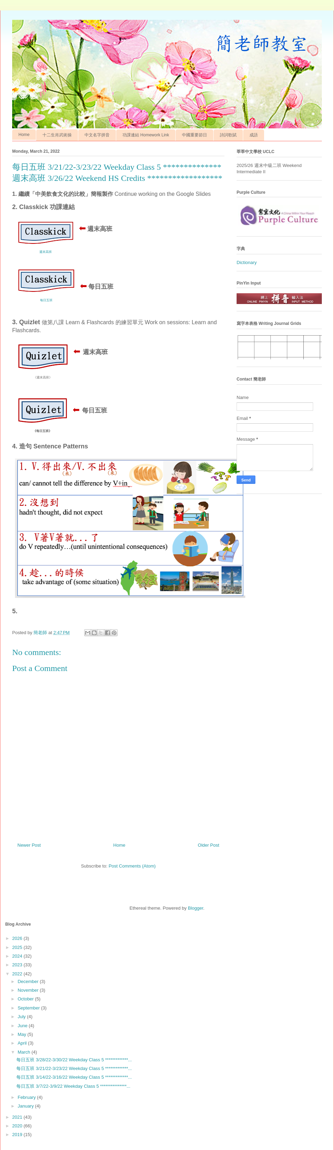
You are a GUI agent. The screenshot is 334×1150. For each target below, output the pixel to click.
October (26, 998)
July (22, 1016)
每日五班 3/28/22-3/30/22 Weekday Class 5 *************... (74, 1059)
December (29, 981)
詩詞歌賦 (228, 135)
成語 (253, 135)
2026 (18, 938)
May (22, 1034)
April (23, 1043)
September (29, 1008)
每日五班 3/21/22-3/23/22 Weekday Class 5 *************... (74, 1068)
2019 (18, 1134)
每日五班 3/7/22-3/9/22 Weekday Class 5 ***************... (73, 1086)
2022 (18, 973)
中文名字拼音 (97, 135)
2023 (18, 964)
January (26, 1106)
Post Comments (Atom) (132, 866)
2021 (18, 1117)
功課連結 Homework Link (145, 135)
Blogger (195, 908)
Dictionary (247, 262)
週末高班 (45, 252)
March (25, 1052)
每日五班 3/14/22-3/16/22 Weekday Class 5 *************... (74, 1077)
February (27, 1097)
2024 (18, 956)
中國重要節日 (194, 135)
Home (24, 134)
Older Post (208, 845)
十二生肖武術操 (57, 135)
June (23, 1025)
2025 (18, 947)
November (29, 990)
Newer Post (29, 845)
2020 (18, 1125)
